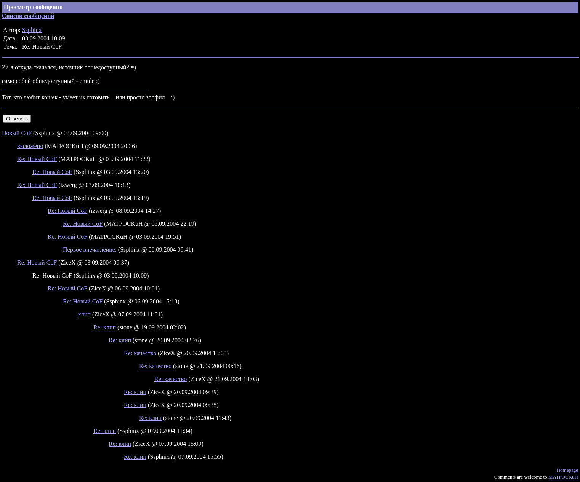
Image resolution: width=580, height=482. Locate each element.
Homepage (567, 470)
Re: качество (140, 353)
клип (84, 314)
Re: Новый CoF (37, 159)
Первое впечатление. (90, 249)
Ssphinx (32, 30)
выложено (30, 146)
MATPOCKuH (563, 477)
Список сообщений (28, 16)
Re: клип (104, 327)
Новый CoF (17, 133)
